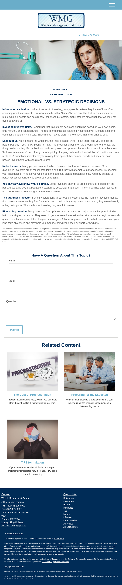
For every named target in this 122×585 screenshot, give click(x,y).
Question (11, 301)
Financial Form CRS (15, 533)
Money (66, 514)
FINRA (75, 571)
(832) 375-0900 (88, 34)
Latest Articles (70, 520)
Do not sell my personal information (55, 562)
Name (12, 260)
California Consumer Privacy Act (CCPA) (83, 559)
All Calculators (70, 527)
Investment (68, 501)
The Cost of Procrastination (32, 394)
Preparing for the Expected (89, 394)
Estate (66, 504)
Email (12, 281)
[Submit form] (14, 329)
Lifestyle (67, 517)
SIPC (81, 571)
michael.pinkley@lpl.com (13, 525)
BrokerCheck (59, 538)
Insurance (68, 508)
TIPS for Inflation (32, 462)
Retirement (68, 498)
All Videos (68, 523)
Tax (65, 511)
